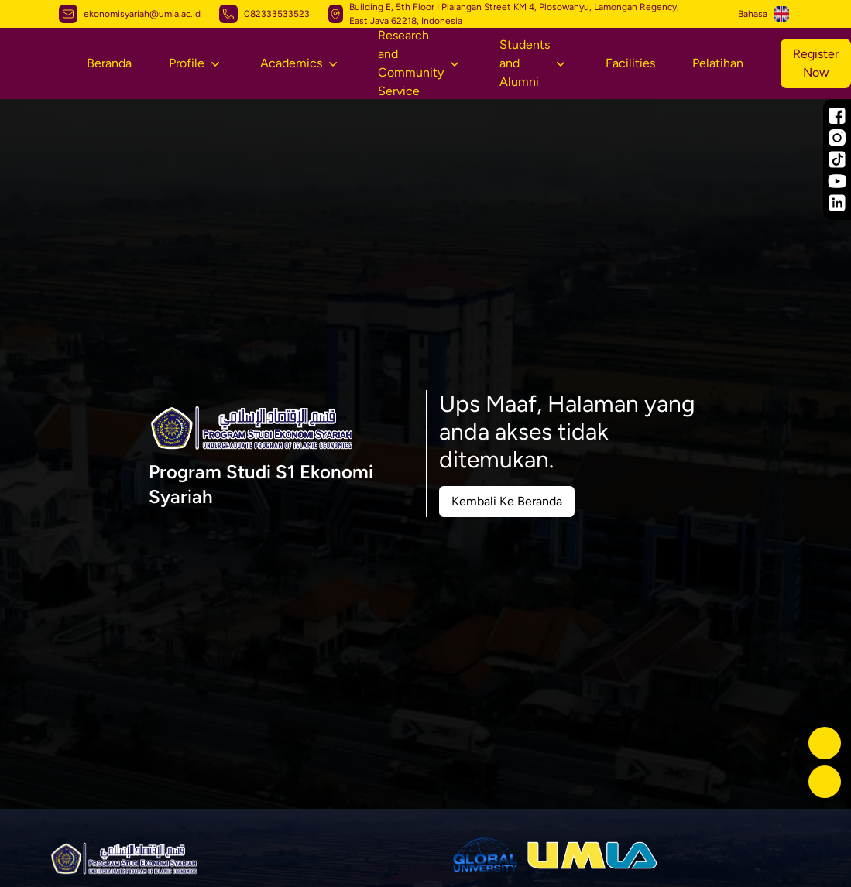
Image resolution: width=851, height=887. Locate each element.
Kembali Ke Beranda (506, 501)
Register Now (816, 63)
